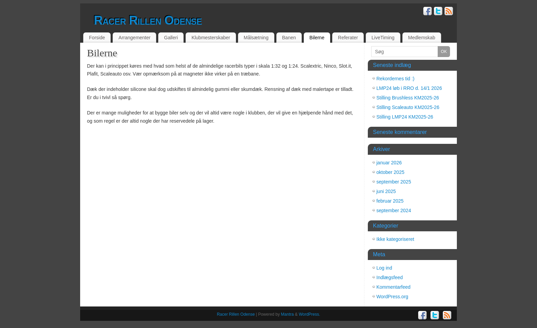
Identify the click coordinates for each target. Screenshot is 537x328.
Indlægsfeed (389, 277)
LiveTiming (383, 37)
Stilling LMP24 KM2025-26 (404, 117)
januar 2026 (389, 162)
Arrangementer (134, 37)
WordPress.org (392, 296)
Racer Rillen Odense (148, 20)
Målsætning (256, 37)
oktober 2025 (390, 172)
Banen (289, 37)
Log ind (384, 268)
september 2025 (393, 181)
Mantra (287, 314)
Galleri (171, 37)
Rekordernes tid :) (395, 78)
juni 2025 (386, 191)
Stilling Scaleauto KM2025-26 (407, 107)
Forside (97, 37)
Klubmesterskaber (210, 37)
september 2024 (393, 210)
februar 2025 (389, 201)
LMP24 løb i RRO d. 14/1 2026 (409, 88)
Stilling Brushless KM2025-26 (407, 97)
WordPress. (309, 314)
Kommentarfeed (393, 287)
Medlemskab (421, 37)
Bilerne (317, 37)
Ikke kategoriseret (395, 239)
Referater (348, 37)
